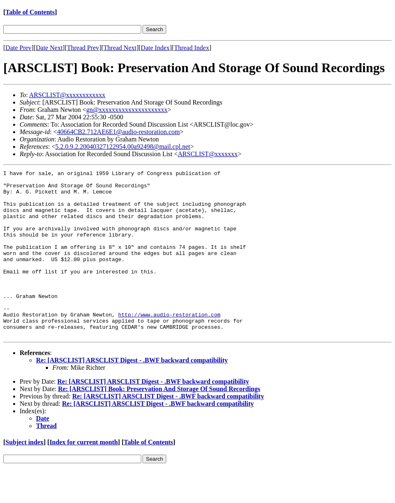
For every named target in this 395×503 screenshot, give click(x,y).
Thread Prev (83, 47)
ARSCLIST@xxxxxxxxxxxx (67, 94)
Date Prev (18, 47)
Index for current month (84, 475)
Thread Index (191, 47)
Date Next (49, 47)
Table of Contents (29, 12)
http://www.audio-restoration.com (169, 344)
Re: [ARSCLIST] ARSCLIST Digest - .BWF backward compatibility (132, 393)
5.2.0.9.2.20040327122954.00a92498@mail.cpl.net (122, 146)
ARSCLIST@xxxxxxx (207, 153)
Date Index (155, 47)
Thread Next (120, 47)
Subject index (24, 475)
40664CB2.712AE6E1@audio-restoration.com (118, 131)
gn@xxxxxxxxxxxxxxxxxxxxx (127, 109)
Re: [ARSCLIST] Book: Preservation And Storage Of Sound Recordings (159, 422)
